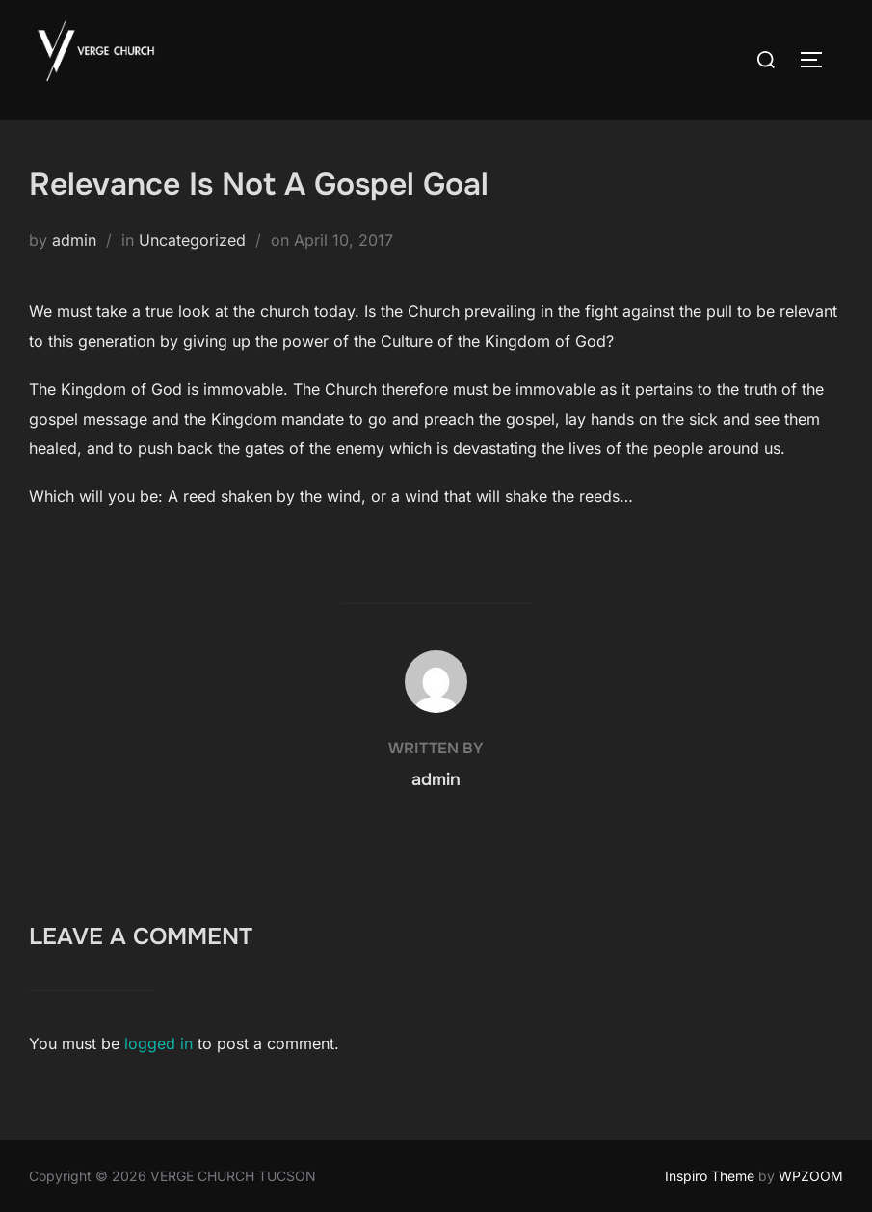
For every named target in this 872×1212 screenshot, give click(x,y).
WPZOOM (811, 1176)
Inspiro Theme (709, 1176)
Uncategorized (192, 240)
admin (74, 240)
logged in (158, 1043)
